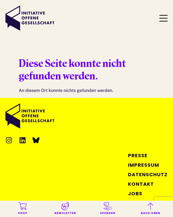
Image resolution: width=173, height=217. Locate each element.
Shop (22, 213)
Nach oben (150, 213)
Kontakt (141, 184)
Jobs (135, 193)
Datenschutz (148, 174)
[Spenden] (108, 206)
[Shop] (22, 206)
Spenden (107, 213)
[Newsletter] (65, 206)
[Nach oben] (150, 206)
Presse (137, 155)
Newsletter (65, 213)
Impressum (143, 165)
